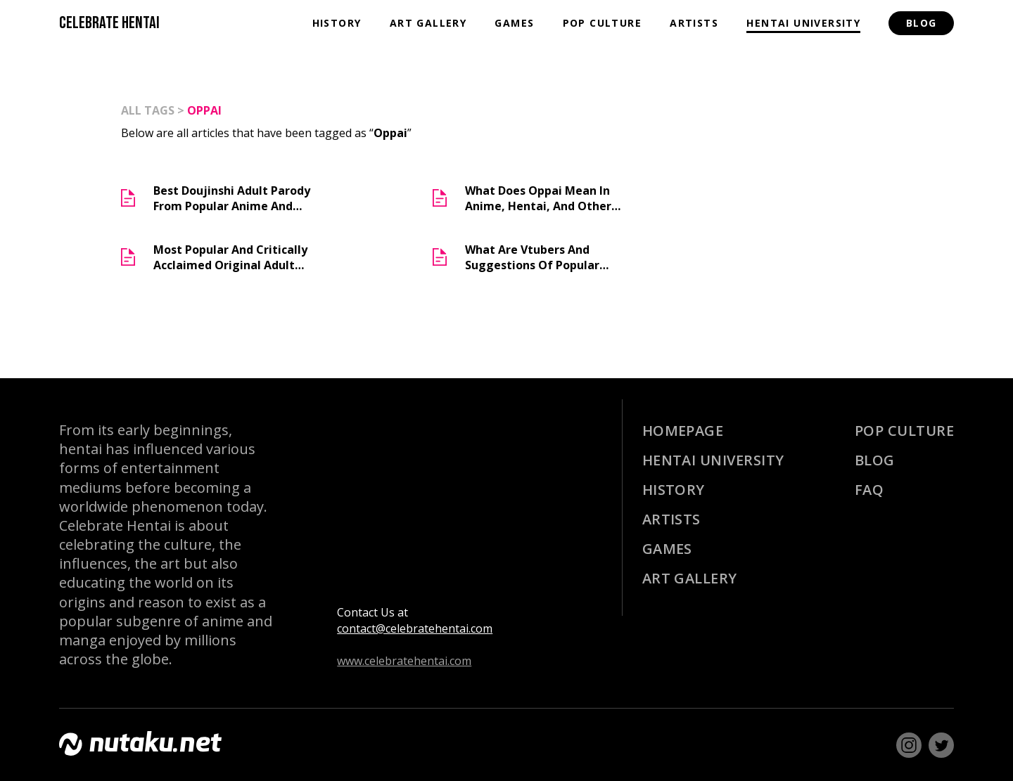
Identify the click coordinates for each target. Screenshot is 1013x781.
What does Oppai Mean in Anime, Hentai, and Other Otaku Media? (538, 198)
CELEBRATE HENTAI (109, 23)
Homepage (683, 430)
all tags (147, 110)
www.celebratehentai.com (404, 661)
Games (514, 23)
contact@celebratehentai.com (414, 628)
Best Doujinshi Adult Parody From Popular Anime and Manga (231, 198)
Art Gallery (428, 23)
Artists (694, 23)
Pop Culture (602, 23)
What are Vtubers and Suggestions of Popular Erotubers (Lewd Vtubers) (537, 257)
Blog (921, 23)
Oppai (204, 110)
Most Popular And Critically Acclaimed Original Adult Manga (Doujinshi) (230, 257)
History (337, 23)
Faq (869, 489)
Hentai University (803, 23)
